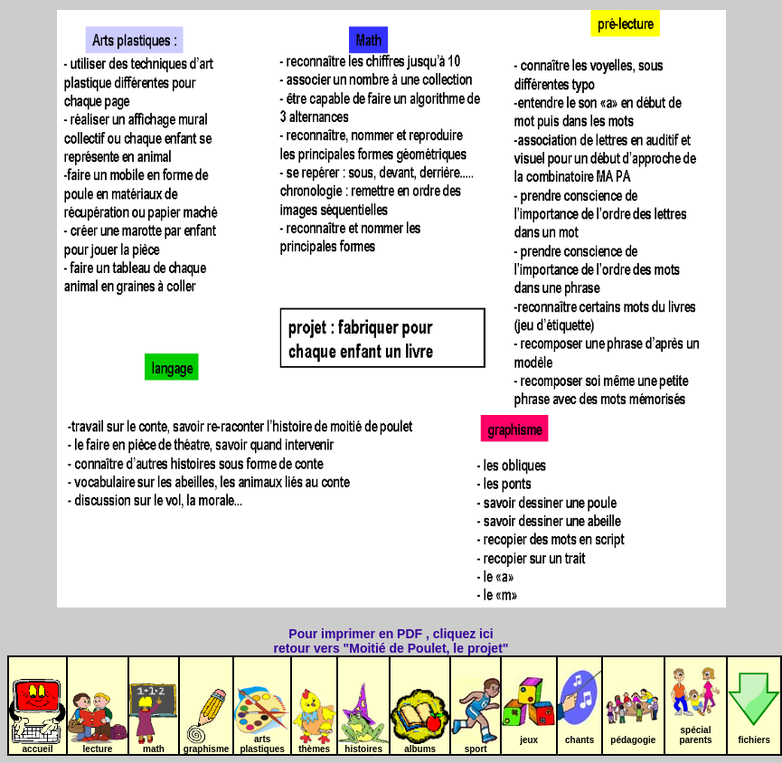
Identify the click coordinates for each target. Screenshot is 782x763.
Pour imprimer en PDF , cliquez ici (390, 633)
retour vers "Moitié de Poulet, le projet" (391, 648)
